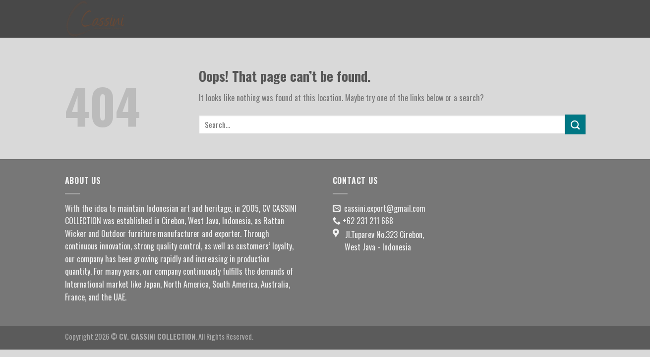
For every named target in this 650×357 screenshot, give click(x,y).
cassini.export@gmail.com (384, 208)
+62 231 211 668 (368, 221)
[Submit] (575, 124)
